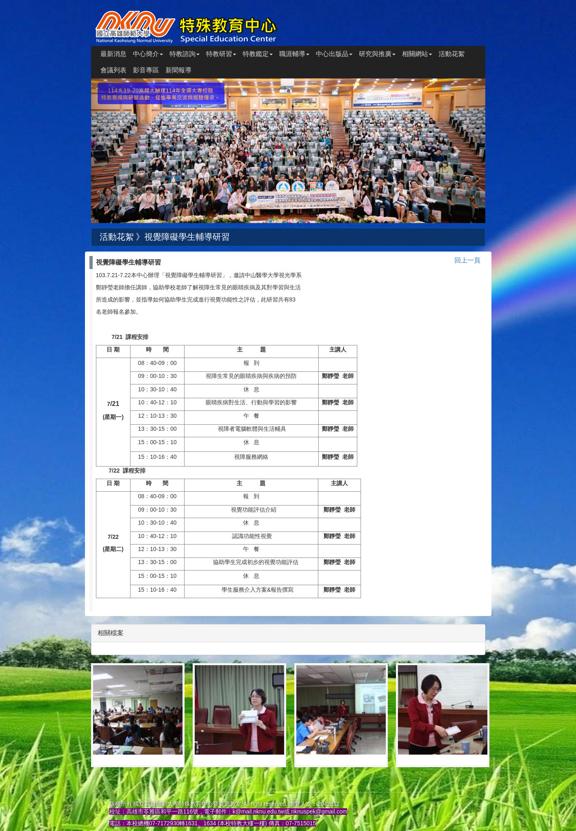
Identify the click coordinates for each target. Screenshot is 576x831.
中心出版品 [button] (334, 53)
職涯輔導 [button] (294, 53)
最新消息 (113, 53)
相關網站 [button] (417, 53)
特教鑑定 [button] (258, 53)
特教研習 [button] (221, 53)
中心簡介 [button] (148, 53)
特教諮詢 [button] (185, 53)
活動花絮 (452, 53)
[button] (120, 150)
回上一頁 (467, 260)
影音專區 (146, 70)
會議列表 (113, 70)
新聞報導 (178, 70)
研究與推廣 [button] (377, 53)
